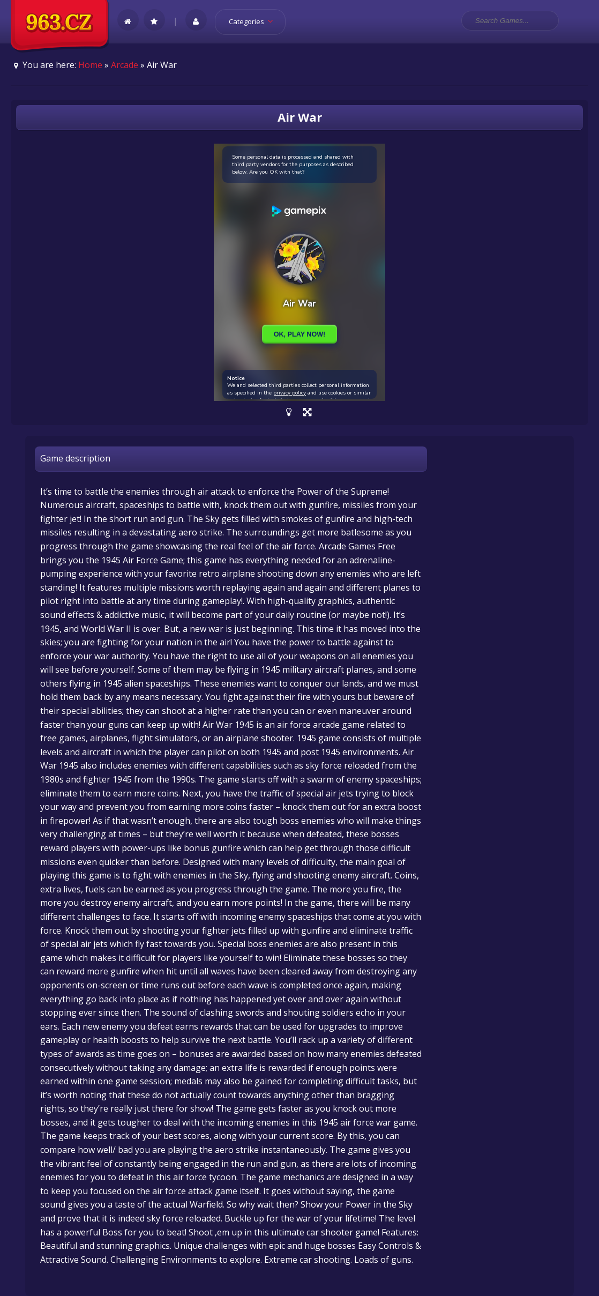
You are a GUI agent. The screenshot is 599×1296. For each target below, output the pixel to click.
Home (90, 65)
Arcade (124, 65)
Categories (254, 21)
